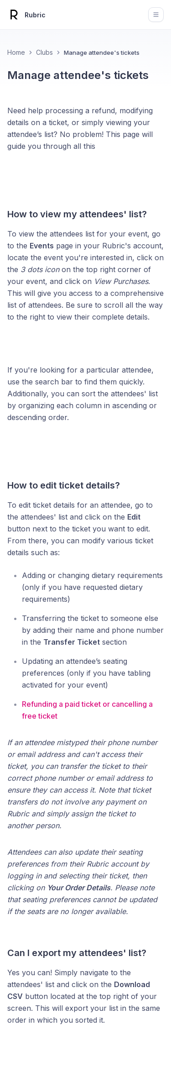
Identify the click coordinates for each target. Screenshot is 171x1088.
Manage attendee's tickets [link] (102, 52)
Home (16, 52)
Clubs (44, 52)
